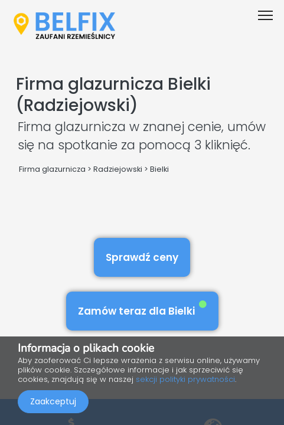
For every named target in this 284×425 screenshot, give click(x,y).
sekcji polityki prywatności (185, 379)
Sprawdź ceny (142, 257)
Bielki (159, 169)
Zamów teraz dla (142, 309)
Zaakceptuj (53, 401)
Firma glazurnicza (52, 169)
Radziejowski (117, 169)
